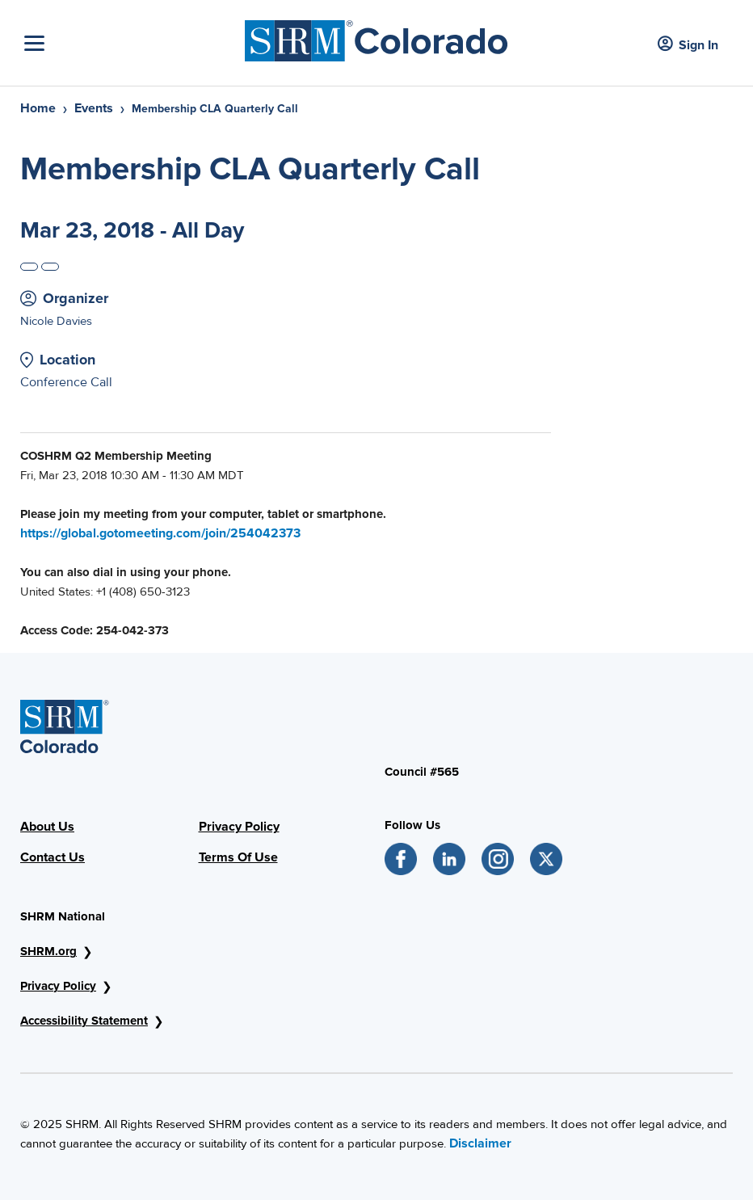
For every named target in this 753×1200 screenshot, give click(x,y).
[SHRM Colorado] (376, 36)
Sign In (688, 45)
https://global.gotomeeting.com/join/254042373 (160, 533)
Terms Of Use (238, 857)
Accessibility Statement (84, 1020)
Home (38, 108)
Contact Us (52, 857)
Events (93, 108)
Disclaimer (480, 1143)
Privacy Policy (239, 827)
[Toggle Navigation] (130, 43)
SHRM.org (48, 951)
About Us (47, 827)
